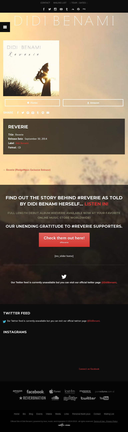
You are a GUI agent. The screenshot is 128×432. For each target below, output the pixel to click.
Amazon (94, 102)
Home (16, 414)
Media (58, 414)
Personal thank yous (81, 414)
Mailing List (109, 414)
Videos (49, 414)
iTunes (34, 102)
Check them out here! (64, 240)
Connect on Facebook (89, 369)
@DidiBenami (108, 282)
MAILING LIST (60, 3)
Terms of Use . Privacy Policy (106, 421)
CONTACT (45, 3)
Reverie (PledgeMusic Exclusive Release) (26, 169)
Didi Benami (22, 143)
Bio (24, 414)
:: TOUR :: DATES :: (79, 3)
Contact (97, 414)
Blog (31, 414)
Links (66, 414)
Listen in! (96, 204)
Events (39, 414)
